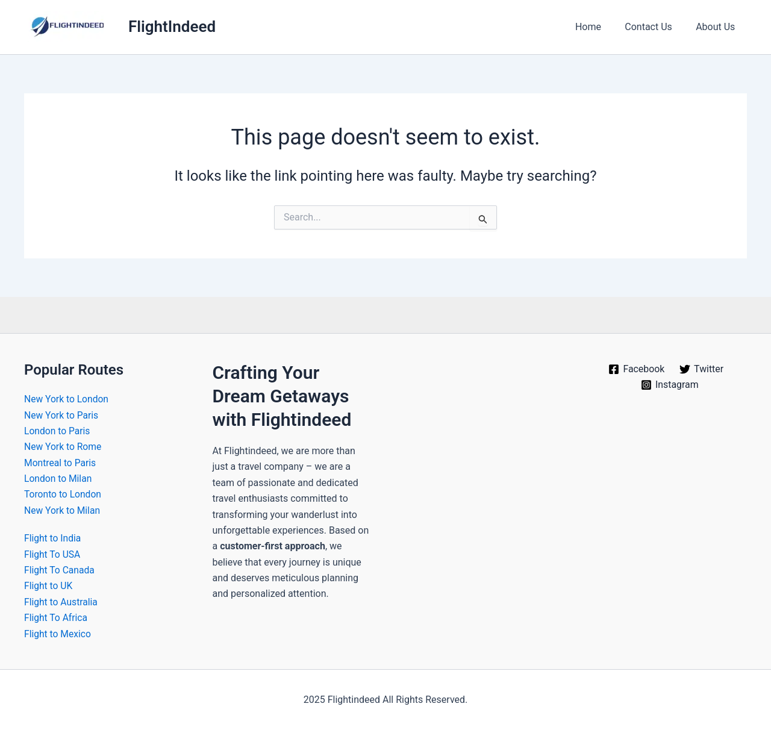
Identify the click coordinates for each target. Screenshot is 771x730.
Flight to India (53, 538)
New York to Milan (63, 510)
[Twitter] (702, 369)
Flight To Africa (56, 617)
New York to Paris (62, 415)
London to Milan (58, 478)
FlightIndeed (172, 26)
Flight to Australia (61, 602)
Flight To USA (53, 554)
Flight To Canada (60, 570)
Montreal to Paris (61, 463)
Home (599, 27)
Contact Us (655, 27)
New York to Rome (63, 446)
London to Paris (58, 431)
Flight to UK (48, 585)
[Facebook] (637, 369)
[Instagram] (669, 384)
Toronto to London (63, 494)
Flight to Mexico (58, 634)
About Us (717, 27)
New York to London (67, 399)
